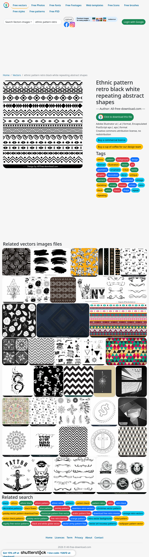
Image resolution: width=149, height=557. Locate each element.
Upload (68, 19)
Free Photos (38, 5)
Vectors (17, 75)
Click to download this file (115, 117)
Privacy (79, 537)
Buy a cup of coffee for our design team (119, 146)
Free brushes (131, 5)
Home (6, 75)
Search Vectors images (17, 22)
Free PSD (54, 11)
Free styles (19, 11)
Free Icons (113, 5)
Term (69, 537)
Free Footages (73, 5)
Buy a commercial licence (111, 140)
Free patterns (37, 11)
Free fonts (55, 5)
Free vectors (20, 5)
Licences (59, 537)
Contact (99, 537)
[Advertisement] (74, 51)
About (88, 537)
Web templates (94, 5)
